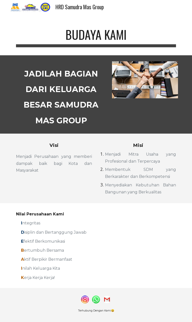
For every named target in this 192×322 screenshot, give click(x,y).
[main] (96, 35)
